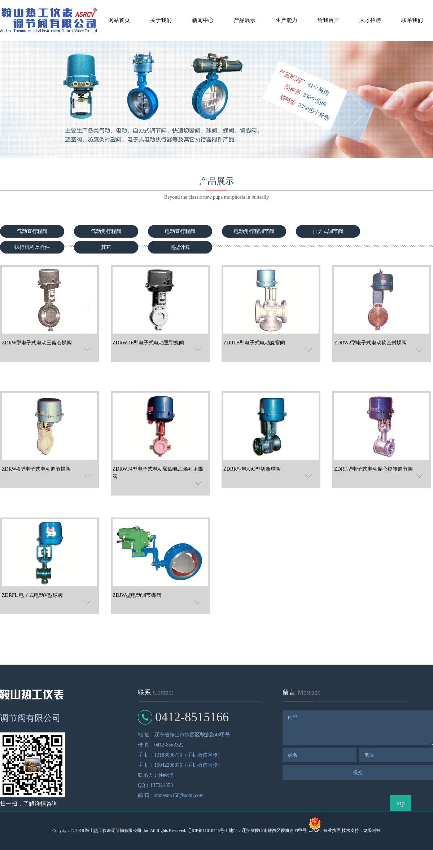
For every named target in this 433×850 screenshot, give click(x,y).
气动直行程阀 (32, 231)
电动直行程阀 (180, 231)
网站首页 (119, 20)
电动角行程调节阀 (254, 231)
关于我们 (161, 20)
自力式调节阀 (328, 231)
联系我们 (412, 20)
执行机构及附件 (32, 247)
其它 (106, 247)
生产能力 (286, 20)
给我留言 (328, 20)
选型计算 (180, 247)
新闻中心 (203, 20)
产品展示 (244, 20)
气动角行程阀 (106, 231)
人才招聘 (370, 20)
